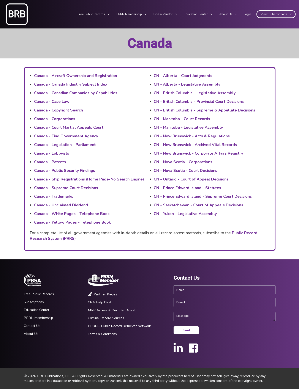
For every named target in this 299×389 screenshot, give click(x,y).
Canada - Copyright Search (58, 110)
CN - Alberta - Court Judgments (183, 75)
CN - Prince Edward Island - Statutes (187, 187)
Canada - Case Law (51, 101)
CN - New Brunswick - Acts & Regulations (192, 136)
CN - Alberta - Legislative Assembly (187, 84)
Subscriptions (34, 302)
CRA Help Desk (100, 302)
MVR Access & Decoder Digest (112, 310)
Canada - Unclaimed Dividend (61, 205)
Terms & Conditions (102, 334)
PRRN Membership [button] (131, 14)
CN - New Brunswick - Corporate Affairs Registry (198, 153)
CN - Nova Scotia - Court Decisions (185, 170)
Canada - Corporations (54, 118)
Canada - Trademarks (53, 196)
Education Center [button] (198, 14)
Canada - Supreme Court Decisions (66, 187)
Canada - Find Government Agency (66, 136)
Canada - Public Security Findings (64, 170)
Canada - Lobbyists (51, 153)
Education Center (36, 309)
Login (247, 14)
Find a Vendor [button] (165, 14)
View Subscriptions (276, 14)
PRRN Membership (38, 317)
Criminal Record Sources (106, 318)
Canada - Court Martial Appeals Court (68, 127)
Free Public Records (39, 294)
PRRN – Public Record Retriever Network (119, 326)
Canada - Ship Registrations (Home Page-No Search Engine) (89, 179)
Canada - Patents (50, 162)
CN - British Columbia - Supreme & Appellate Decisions (204, 110)
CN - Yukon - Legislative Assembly (185, 213)
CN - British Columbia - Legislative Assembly (195, 93)
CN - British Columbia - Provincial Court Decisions (199, 101)
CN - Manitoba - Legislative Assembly (188, 127)
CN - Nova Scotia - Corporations (183, 162)
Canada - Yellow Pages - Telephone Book (72, 222)
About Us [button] (228, 14)
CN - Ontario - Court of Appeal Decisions (191, 179)
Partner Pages (102, 294)
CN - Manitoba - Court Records (182, 118)
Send (186, 330)
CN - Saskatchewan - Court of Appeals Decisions (198, 205)
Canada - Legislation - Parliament (65, 144)
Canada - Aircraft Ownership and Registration (75, 75)
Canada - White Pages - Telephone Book (71, 213)
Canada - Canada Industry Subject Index (70, 84)
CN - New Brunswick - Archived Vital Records (195, 144)
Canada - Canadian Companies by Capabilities (75, 93)
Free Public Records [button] (93, 14)
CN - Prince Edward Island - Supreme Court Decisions (203, 196)
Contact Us (32, 325)
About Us (31, 333)
